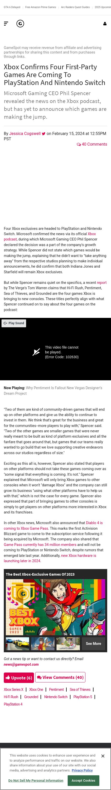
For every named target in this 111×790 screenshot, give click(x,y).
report (101, 283)
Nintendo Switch (55, 697)
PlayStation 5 (82, 697)
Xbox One (36, 690)
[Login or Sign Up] (105, 24)
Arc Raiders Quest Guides (75, 7)
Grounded (31, 697)
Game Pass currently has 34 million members (40, 545)
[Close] (102, 756)
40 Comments (92, 144)
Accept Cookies (83, 780)
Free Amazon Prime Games (40, 7)
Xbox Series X (13, 690)
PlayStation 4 (13, 704)
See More (93, 644)
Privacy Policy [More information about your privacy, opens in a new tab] (82, 770)
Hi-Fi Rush (11, 697)
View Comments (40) (60, 677)
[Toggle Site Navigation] (6, 24)
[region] (55, 769)
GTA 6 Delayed (12, 7)
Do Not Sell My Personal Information (35, 780)
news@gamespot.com (21, 664)
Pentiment (56, 690)
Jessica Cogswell (25, 133)
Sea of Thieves (80, 690)
